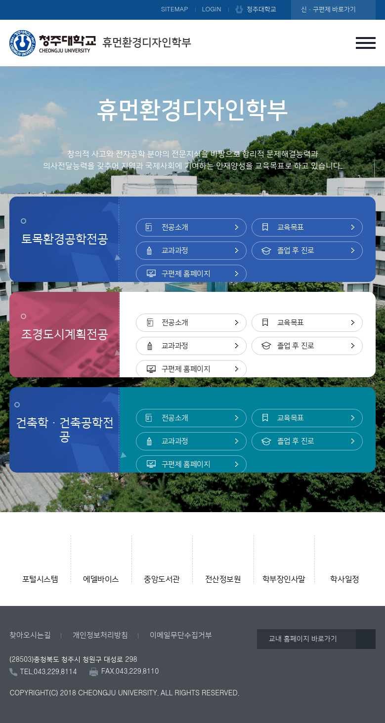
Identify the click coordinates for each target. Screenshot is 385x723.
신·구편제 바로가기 (328, 9)
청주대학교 (261, 9)
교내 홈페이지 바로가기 (303, 639)
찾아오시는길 (30, 635)
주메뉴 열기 (366, 43)
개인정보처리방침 (100, 635)
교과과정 (175, 250)
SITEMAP (174, 9)
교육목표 (290, 227)
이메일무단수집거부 (181, 635)
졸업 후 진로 (295, 250)
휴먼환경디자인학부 (100, 43)
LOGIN (211, 9)
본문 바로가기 (192, 0)
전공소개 (175, 227)
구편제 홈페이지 (186, 274)
